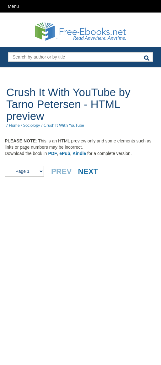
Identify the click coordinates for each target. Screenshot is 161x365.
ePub (64, 153)
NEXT (88, 171)
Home (14, 125)
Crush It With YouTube (64, 125)
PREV (61, 171)
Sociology (31, 125)
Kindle (79, 153)
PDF (52, 153)
